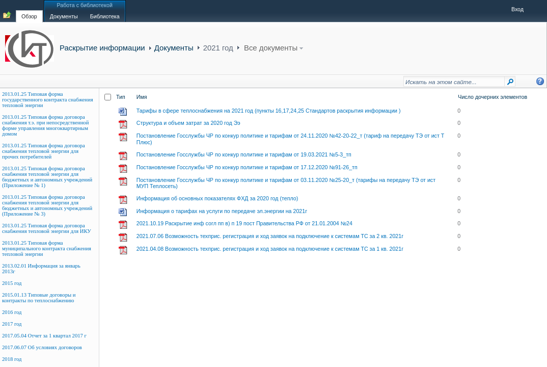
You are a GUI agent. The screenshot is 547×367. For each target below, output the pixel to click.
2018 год (12, 359)
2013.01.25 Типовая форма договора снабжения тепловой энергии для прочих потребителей (43, 151)
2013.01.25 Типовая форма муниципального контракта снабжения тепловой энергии (46, 248)
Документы (174, 47)
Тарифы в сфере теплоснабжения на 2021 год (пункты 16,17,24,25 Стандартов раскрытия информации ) (268, 111)
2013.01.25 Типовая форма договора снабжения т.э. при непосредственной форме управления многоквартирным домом (45, 125)
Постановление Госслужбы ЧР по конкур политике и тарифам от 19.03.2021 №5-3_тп (243, 154)
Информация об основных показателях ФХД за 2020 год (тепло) (217, 198)
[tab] (29, 10)
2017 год (12, 324)
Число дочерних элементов (492, 97)
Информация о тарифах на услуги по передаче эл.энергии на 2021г (221, 211)
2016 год (12, 312)
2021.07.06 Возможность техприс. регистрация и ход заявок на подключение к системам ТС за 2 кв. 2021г (269, 236)
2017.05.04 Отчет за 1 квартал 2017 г (44, 335)
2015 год (12, 283)
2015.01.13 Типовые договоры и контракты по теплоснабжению (39, 297)
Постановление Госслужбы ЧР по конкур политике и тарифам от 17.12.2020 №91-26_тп (247, 167)
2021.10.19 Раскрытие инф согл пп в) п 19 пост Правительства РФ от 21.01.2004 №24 (244, 223)
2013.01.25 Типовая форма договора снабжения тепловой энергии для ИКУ (46, 228)
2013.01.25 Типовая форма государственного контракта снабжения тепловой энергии (47, 99)
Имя (141, 97)
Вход (517, 9)
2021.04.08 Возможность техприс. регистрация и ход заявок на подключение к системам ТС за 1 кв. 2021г (269, 249)
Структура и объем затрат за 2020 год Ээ (188, 123)
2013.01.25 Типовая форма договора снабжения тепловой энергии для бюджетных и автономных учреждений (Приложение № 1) (47, 177)
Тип (120, 97)
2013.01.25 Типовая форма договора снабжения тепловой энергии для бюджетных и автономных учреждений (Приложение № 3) (47, 205)
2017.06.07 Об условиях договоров (42, 347)
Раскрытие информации (102, 47)
